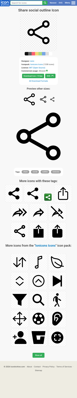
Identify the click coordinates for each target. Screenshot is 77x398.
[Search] (45, 3)
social (35, 172)
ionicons (56, 172)
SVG (61, 3)
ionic (32, 61)
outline (45, 172)
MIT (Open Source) (37, 68)
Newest (53, 3)
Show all (38, 355)
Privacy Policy (48, 366)
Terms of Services (64, 366)
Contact (37, 366)
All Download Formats (38, 81)
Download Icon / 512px (33, 76)
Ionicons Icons (36, 64)
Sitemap (38, 370)
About (29, 366)
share (25, 172)
